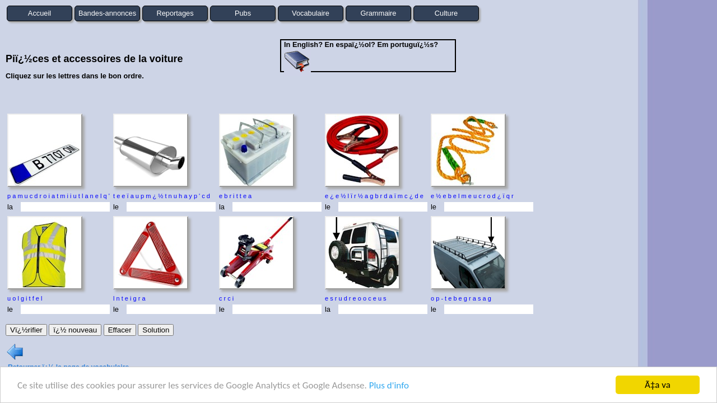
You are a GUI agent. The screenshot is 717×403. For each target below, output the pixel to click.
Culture (446, 13)
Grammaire (379, 13)
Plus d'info (389, 385)
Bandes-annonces (107, 13)
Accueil (39, 13)
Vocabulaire (310, 13)
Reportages (174, 13)
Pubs (243, 13)
